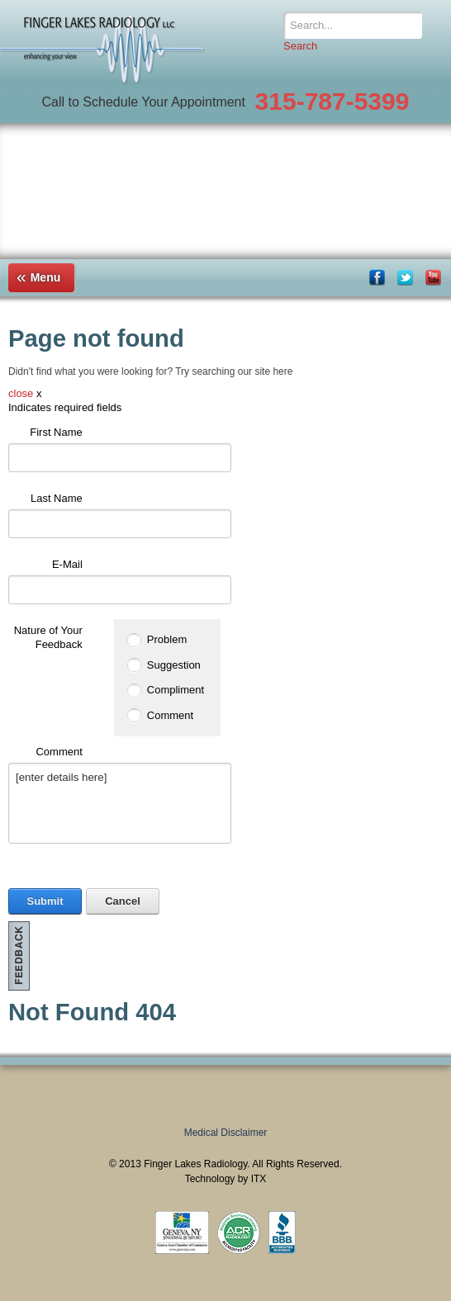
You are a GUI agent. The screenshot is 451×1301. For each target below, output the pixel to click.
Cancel (122, 901)
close (20, 393)
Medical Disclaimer (226, 1132)
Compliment (175, 690)
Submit (44, 901)
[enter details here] (119, 803)
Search (300, 46)
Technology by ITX (226, 1179)
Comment (170, 715)
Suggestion (174, 665)
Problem (167, 639)
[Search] (352, 25)
